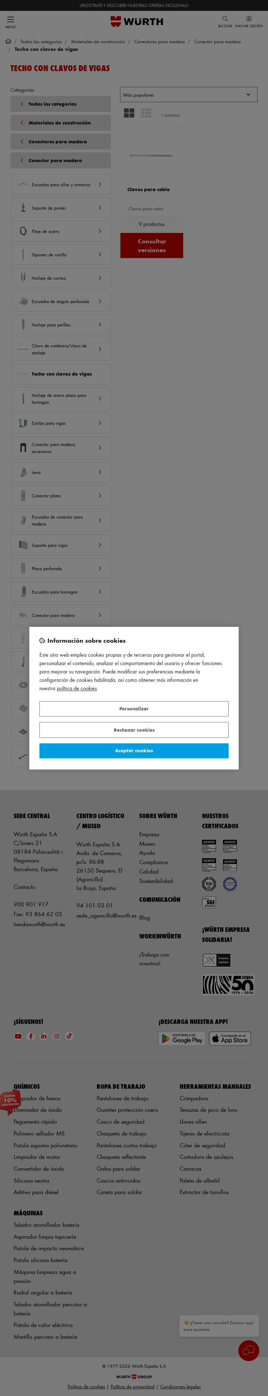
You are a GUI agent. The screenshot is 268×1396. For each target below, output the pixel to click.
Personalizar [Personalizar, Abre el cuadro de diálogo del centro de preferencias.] (134, 709)
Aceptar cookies (134, 751)
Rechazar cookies (134, 730)
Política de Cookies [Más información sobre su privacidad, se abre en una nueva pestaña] (77, 688)
